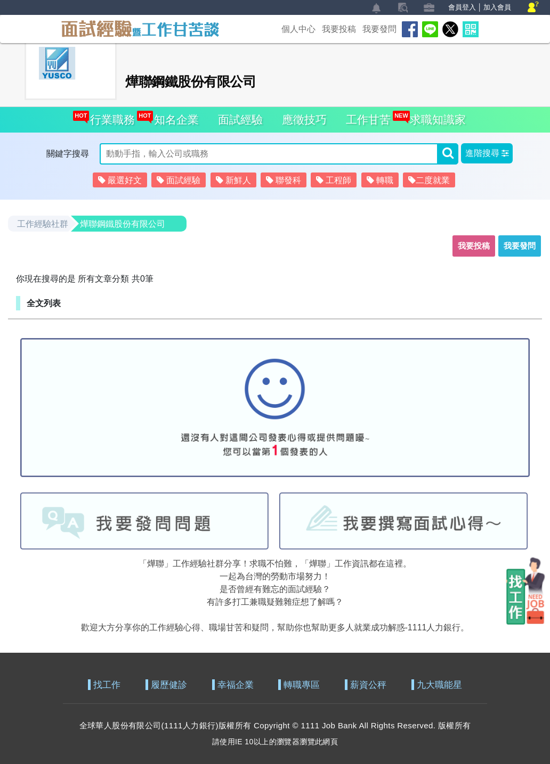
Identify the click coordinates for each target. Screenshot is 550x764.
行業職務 (109, 116)
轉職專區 (302, 685)
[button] (487, 153)
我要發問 (379, 29)
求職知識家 (435, 116)
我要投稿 (339, 29)
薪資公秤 (368, 685)
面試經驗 (240, 119)
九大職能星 (439, 685)
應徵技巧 (304, 119)
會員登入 (462, 7)
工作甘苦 (368, 119)
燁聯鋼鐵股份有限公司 (122, 223)
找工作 (106, 685)
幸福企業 (235, 685)
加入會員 (497, 7)
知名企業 (173, 116)
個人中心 (298, 29)
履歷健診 (169, 685)
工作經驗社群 (42, 223)
